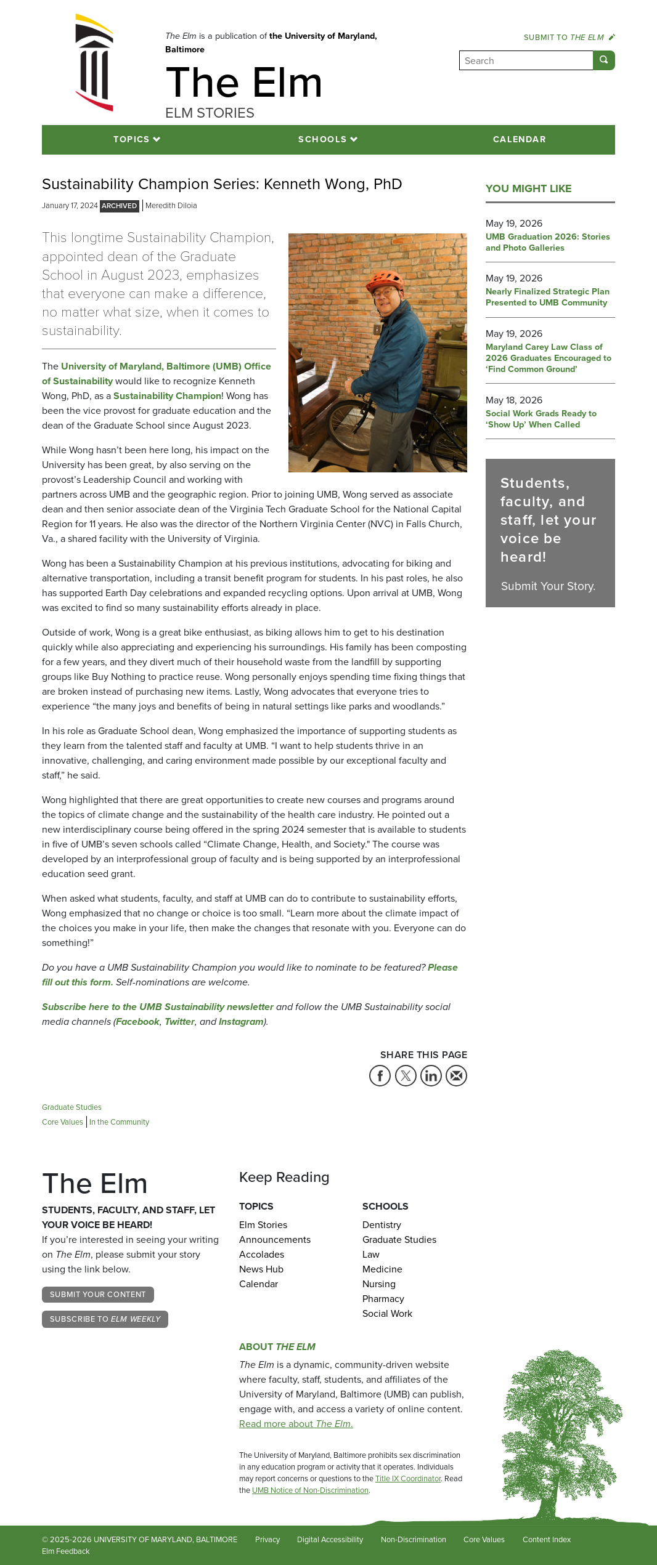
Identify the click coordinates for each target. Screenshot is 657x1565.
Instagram (241, 1021)
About (277, 1347)
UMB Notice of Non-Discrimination (310, 1490)
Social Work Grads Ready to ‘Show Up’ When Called (541, 419)
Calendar (520, 139)
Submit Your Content (98, 1294)
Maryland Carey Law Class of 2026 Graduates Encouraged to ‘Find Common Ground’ (548, 358)
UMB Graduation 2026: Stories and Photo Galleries (548, 242)
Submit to (569, 37)
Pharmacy (383, 1299)
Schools (322, 139)
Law (371, 1254)
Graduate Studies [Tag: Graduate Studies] (72, 1107)
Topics (131, 139)
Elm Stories (263, 1225)
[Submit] (604, 60)
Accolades (261, 1254)
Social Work (387, 1313)
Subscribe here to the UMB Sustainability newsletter (158, 1007)
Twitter (180, 1021)
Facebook (138, 1021)
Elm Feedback (66, 1551)
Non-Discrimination (413, 1539)
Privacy (267, 1539)
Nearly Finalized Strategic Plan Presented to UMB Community (548, 297)
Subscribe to (105, 1319)
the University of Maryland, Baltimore (271, 42)
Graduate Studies (399, 1239)
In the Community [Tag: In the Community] (119, 1122)
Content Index (547, 1539)
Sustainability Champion (167, 396)
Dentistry (381, 1225)
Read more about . (296, 1424)
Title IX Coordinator (408, 1478)
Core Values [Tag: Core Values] (62, 1122)
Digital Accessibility (330, 1539)
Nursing (379, 1284)
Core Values (484, 1539)
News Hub (261, 1269)
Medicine (382, 1269)
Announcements (275, 1239)
